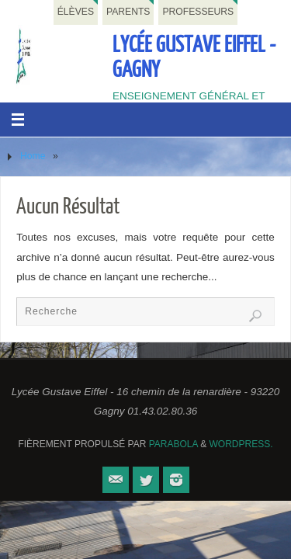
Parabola (173, 444)
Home (32, 156)
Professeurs (198, 11)
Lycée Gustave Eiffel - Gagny (194, 57)
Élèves (75, 11)
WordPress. (241, 444)
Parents (128, 11)
